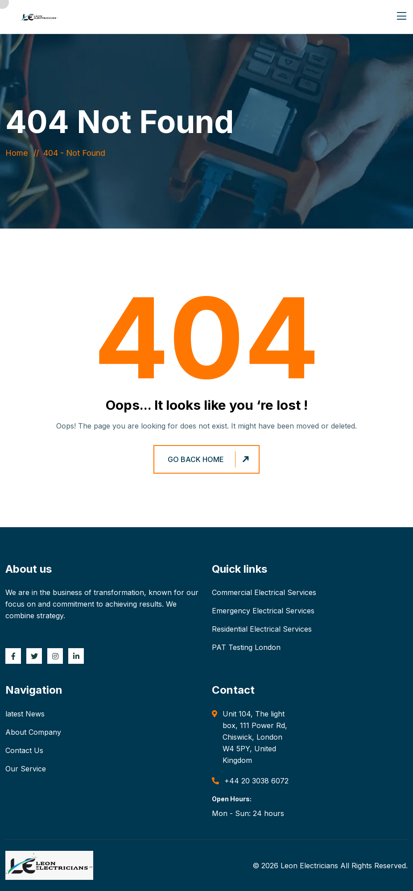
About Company (33, 732)
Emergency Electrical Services (263, 610)
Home (18, 153)
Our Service (25, 768)
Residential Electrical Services (262, 629)
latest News (25, 713)
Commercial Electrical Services (264, 592)
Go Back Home (210, 459)
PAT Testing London (246, 647)
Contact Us (24, 750)
